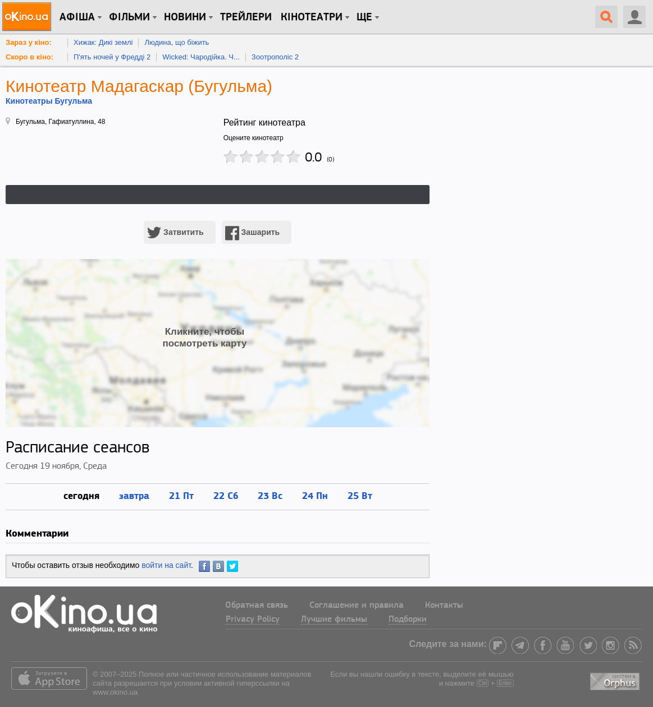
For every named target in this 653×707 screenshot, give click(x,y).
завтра (134, 495)
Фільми (129, 17)
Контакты (444, 605)
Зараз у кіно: (29, 42)
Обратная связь (256, 605)
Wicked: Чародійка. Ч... (201, 57)
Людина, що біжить (176, 42)
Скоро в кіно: (29, 57)
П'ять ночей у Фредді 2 (112, 57)
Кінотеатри (312, 17)
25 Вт (360, 495)
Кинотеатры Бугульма (49, 100)
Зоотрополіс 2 (275, 57)
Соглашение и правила (356, 605)
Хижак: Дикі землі (103, 42)
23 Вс (270, 495)
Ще (364, 17)
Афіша (77, 17)
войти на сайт (166, 565)
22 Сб (225, 495)
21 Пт (181, 495)
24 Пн (315, 495)
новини (185, 17)
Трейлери (246, 17)
